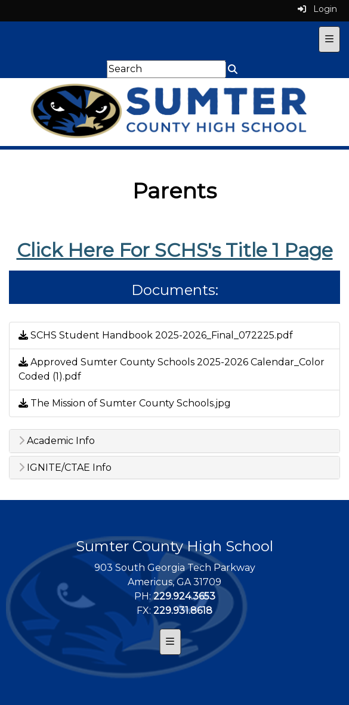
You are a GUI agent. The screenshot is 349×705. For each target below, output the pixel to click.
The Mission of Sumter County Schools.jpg (124, 403)
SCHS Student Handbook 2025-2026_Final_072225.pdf (155, 335)
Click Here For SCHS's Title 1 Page (175, 250)
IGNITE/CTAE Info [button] (65, 467)
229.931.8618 (182, 610)
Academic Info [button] (56, 441)
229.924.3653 (184, 596)
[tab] (174, 441)
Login (317, 9)
